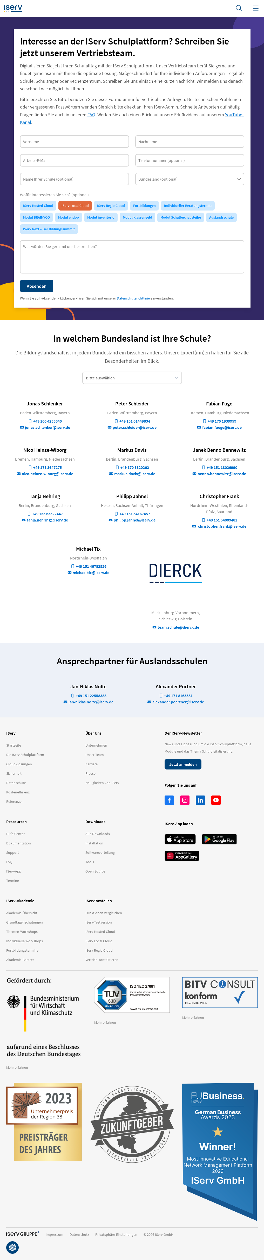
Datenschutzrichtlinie (133, 298)
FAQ (91, 115)
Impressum (54, 1234)
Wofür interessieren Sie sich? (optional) (54, 194)
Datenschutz (79, 1234)
